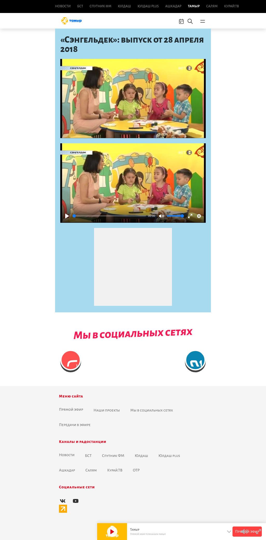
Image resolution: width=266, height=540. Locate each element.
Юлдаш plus (148, 6)
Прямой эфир (71, 409)
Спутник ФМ (100, 6)
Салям (212, 6)
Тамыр (194, 6)
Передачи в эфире (75, 425)
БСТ (80, 6)
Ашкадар (173, 6)
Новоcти (63, 6)
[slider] (109, 215)
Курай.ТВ (231, 6)
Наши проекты (107, 410)
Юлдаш (124, 6)
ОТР (136, 470)
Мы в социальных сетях (151, 410)
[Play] (67, 216)
